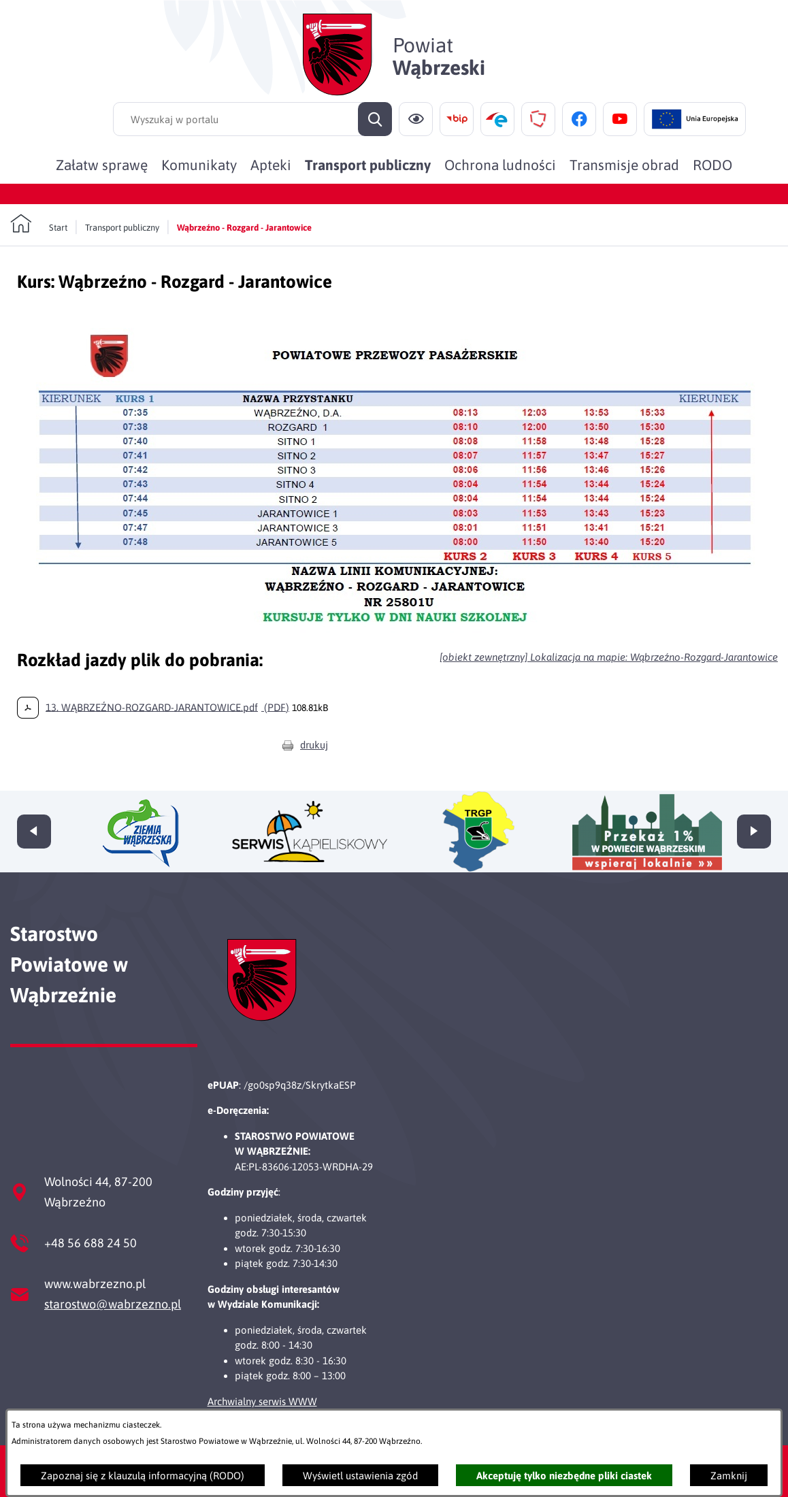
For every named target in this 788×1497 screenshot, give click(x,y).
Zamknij (728, 1475)
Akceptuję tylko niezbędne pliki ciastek (564, 1475)
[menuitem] (101, 164)
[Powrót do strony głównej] (38, 224)
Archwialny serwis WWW (262, 1401)
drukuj (314, 745)
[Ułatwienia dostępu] (416, 119)
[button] (397, 635)
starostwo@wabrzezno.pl (112, 1304)
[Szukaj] (375, 119)
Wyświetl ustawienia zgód (360, 1475)
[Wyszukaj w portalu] (252, 119)
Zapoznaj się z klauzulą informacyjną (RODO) (142, 1475)
